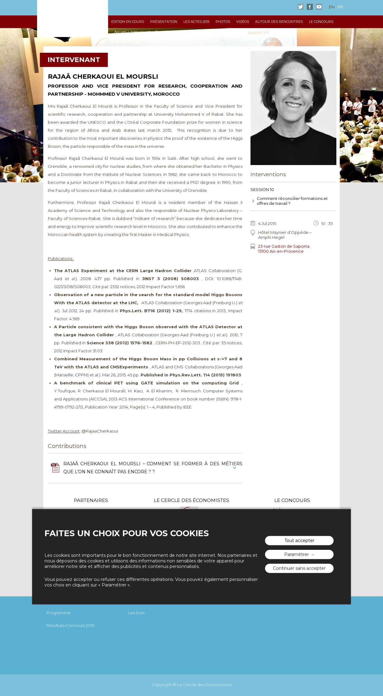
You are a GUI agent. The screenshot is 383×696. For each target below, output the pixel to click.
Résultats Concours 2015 (70, 625)
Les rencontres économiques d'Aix (72, 18)
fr (340, 6)
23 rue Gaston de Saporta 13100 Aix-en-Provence (283, 249)
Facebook (310, 7)
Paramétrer (296, 554)
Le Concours (321, 21)
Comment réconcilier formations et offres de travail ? (292, 201)
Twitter (300, 7)
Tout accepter (299, 540)
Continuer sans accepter (299, 568)
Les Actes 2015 (196, 21)
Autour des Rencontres (279, 21)
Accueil (120, 32)
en (332, 6)
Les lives (136, 612)
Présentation (163, 21)
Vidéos (242, 21)
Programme (58, 612)
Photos (223, 21)
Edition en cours (127, 21)
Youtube (319, 7)
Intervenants (140, 32)
